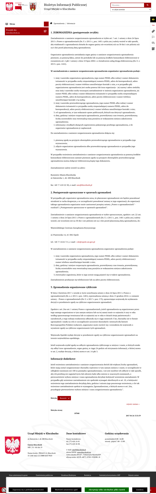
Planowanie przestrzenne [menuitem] (17, 101)
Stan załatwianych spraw (18, 469)
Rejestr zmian (133, 469)
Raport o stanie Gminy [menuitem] (15, 87)
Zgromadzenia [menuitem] (12, 201)
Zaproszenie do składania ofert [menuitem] (19, 131)
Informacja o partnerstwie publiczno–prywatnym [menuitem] (22, 239)
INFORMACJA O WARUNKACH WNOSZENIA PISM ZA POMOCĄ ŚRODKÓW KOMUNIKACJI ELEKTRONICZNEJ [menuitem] (20, 310)
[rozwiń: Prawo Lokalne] (47, 77)
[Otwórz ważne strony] (153, 37)
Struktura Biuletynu (68, 469)
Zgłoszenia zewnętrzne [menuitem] (16, 301)
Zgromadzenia (59, 17)
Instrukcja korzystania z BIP (109, 469)
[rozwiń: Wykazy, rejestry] (47, 181)
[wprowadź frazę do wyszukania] (127, 5)
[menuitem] (27, 207)
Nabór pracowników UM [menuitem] (16, 225)
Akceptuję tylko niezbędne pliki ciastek (107, 489)
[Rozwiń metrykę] (64, 392)
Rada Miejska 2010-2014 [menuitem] (16, 42)
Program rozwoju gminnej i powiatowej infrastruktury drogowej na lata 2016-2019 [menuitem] (24, 231)
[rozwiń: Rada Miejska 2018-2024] (47, 32)
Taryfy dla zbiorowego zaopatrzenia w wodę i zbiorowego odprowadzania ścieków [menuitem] (24, 260)
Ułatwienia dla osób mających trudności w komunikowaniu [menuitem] (24, 175)
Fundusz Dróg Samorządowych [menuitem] (19, 271)
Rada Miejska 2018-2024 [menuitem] (16, 32)
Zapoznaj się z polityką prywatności (28, 489)
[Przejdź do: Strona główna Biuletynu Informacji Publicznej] (51, 17)
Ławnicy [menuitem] (9, 191)
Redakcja (87, 469)
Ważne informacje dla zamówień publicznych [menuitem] (20, 117)
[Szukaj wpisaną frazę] (147, 5)
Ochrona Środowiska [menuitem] (15, 169)
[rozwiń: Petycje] (47, 144)
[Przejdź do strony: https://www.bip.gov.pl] (153, 25)
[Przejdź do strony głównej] (46, 6)
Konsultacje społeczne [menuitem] (15, 253)
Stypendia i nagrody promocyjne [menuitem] (20, 288)
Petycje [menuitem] (9, 144)
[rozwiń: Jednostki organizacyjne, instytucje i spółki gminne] (47, 51)
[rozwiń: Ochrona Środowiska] (47, 169)
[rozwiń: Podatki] (47, 91)
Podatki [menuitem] (9, 91)
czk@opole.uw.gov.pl (86, 235)
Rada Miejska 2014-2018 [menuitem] (16, 37)
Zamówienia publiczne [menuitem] (16, 111)
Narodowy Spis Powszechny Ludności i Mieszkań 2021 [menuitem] (23, 277)
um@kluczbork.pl (84, 178)
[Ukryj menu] (46, 17)
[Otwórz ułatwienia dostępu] (153, 19)
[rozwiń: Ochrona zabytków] (47, 106)
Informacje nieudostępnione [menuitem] (18, 64)
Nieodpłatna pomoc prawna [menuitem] (18, 220)
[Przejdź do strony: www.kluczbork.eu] (153, 31)
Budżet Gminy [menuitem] (12, 82)
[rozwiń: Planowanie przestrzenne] (47, 101)
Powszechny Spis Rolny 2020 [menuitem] (18, 266)
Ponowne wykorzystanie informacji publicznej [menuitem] (21, 70)
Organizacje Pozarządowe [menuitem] (17, 149)
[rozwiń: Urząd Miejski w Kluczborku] (47, 47)
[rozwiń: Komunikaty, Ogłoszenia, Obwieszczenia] (47, 159)
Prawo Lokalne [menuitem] (12, 77)
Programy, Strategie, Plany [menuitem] (17, 154)
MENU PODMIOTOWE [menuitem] (15, 22)
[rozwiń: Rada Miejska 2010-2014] (47, 42)
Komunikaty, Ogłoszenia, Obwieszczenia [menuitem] (23, 159)
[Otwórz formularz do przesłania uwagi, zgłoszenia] (153, 43)
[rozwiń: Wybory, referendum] (47, 186)
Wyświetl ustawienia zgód (66, 489)
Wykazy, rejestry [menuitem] (13, 181)
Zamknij (139, 489)
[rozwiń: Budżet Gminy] (47, 82)
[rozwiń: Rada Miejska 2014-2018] (47, 37)
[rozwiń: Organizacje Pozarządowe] (47, 149)
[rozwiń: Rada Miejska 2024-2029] (47, 27)
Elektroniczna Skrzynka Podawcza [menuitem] (20, 164)
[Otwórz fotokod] (153, 49)
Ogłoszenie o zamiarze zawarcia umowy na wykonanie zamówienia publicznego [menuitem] (24, 138)
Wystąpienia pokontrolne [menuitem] (17, 196)
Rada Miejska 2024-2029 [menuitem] (16, 27)
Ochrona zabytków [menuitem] (14, 106)
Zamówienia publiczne (44, 469)
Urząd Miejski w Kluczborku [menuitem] (18, 47)
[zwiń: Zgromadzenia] (47, 201)
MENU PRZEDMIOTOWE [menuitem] (16, 59)
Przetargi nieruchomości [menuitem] (16, 96)
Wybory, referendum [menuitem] (14, 186)
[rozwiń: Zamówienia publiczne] (47, 111)
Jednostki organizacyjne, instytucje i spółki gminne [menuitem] (24, 53)
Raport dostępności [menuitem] (14, 284)
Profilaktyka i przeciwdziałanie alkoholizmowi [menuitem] (19, 247)
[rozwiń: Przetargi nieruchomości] (47, 96)
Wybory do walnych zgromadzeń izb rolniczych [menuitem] (21, 295)
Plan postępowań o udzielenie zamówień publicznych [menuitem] (24, 125)
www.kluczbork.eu (84, 446)
